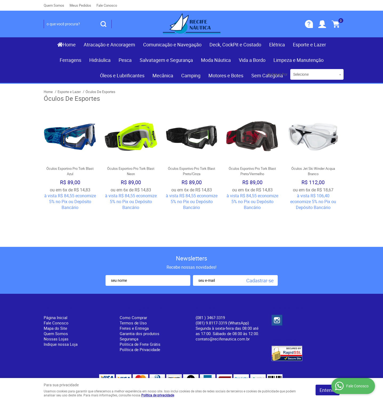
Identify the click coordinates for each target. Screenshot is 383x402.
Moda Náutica (216, 60)
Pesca (125, 60)
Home (69, 44)
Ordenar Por (277, 74)
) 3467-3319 (210, 286)
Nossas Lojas (56, 307)
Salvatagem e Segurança (166, 60)
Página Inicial (55, 286)
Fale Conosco (106, 5)
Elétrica (277, 44)
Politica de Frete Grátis (140, 313)
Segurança (129, 307)
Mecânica (162, 75)
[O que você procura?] (103, 24)
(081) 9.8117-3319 (222, 291)
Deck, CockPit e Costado (235, 44)
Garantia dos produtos (139, 302)
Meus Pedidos (80, 5)
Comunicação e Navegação (172, 44)
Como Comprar (133, 286)
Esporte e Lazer (309, 44)
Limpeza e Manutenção (298, 60)
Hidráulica (100, 60)
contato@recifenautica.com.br (223, 307)
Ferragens (70, 60)
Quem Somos (54, 5)
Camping (190, 75)
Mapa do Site (55, 297)
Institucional (58, 277)
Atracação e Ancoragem (109, 44)
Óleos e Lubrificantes (122, 75)
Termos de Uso (133, 291)
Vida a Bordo (252, 60)
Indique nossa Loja (61, 313)
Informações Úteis (141, 277)
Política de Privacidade (140, 318)
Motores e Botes (225, 75)
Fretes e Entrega (134, 297)
